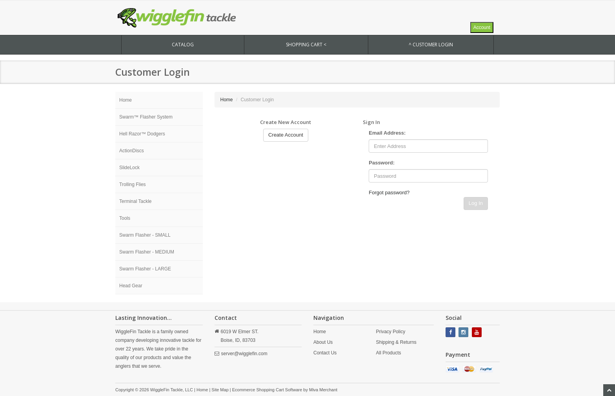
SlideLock (129, 167)
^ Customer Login (431, 44)
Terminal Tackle (135, 201)
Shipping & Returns (396, 342)
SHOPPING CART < (306, 44)
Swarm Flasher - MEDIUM (146, 252)
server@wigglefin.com (244, 353)
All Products (388, 353)
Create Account (285, 135)
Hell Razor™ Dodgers (142, 134)
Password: (382, 163)
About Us (323, 342)
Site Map (219, 389)
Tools (124, 218)
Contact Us (325, 353)
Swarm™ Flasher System (146, 117)
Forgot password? (389, 192)
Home (125, 100)
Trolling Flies (132, 184)
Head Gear (130, 285)
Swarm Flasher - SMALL (145, 235)
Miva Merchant (323, 389)
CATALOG (183, 44)
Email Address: (387, 133)
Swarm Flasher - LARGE (145, 269)
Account (481, 27)
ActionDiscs (131, 150)
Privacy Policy (390, 331)
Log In (476, 203)
